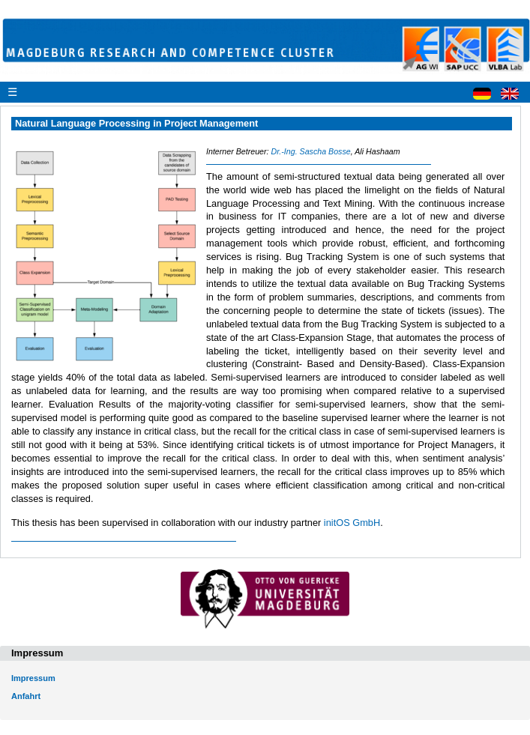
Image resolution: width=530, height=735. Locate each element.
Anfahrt (25, 696)
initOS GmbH (352, 522)
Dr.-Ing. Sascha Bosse (310, 151)
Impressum (33, 678)
